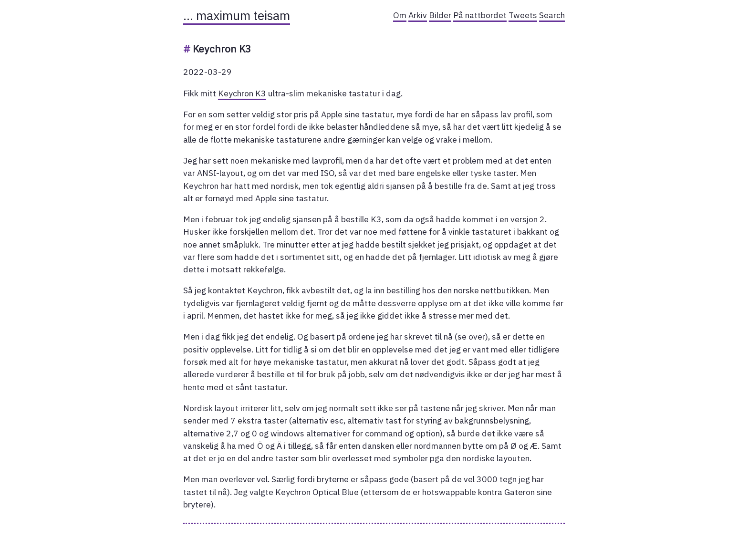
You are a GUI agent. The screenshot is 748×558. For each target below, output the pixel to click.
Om (399, 15)
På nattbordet (480, 15)
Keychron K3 (242, 93)
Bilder (440, 15)
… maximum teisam (236, 15)
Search (552, 15)
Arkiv (417, 15)
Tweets (523, 15)
